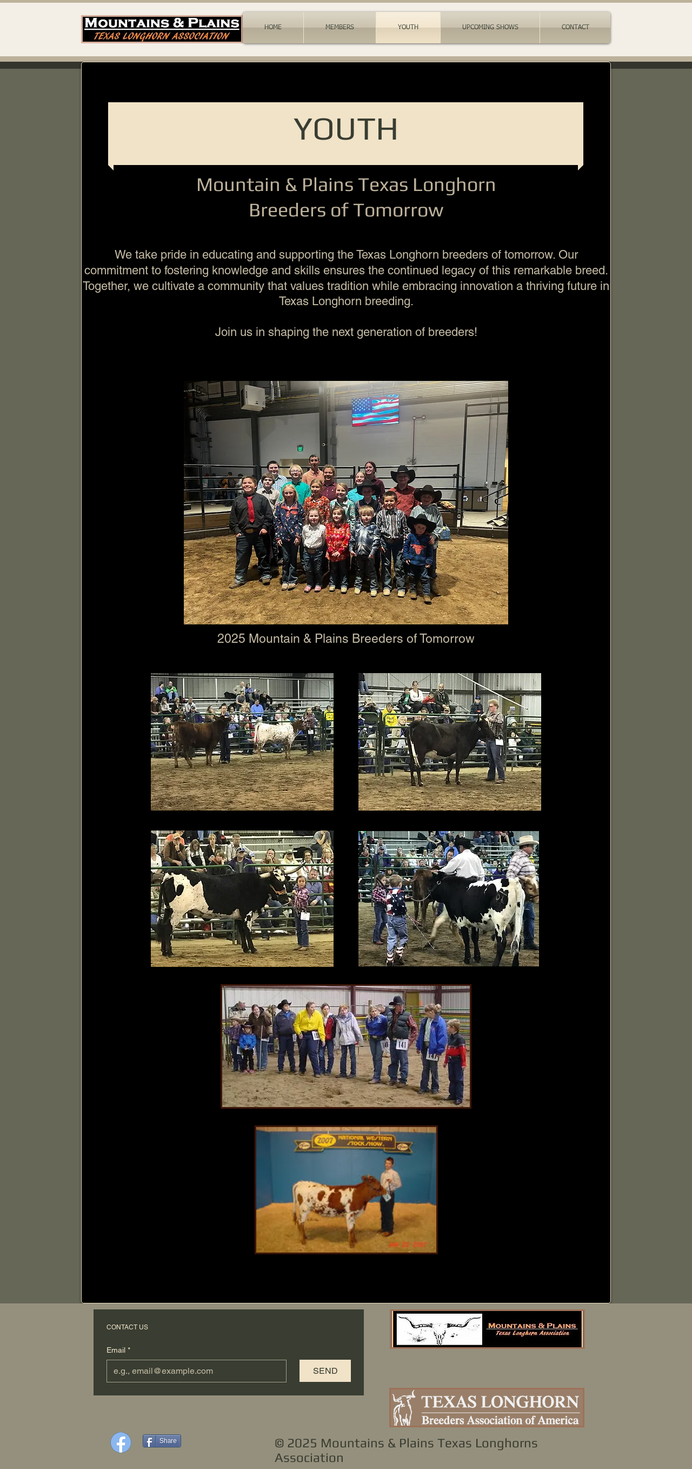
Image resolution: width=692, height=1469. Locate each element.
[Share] (162, 1440)
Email (118, 1350)
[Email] (193, 1371)
